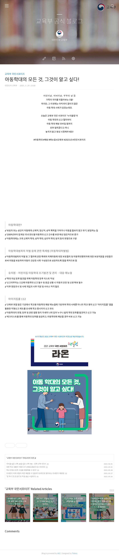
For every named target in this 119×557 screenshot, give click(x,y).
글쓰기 (44, 58)
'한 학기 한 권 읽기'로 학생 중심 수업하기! (21, 476)
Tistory (74, 553)
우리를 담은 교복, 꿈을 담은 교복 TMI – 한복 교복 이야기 (26, 464)
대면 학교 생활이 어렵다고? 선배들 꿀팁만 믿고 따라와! (25, 467)
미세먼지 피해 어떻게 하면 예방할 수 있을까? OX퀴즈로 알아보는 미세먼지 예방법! (35, 473)
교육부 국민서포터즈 (15, 73)
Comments (12, 531)
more (112, 490)
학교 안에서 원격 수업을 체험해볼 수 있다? (21, 470)
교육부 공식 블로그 (59, 21)
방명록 (54, 58)
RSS (64, 58)
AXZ (58, 553)
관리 (73, 58)
